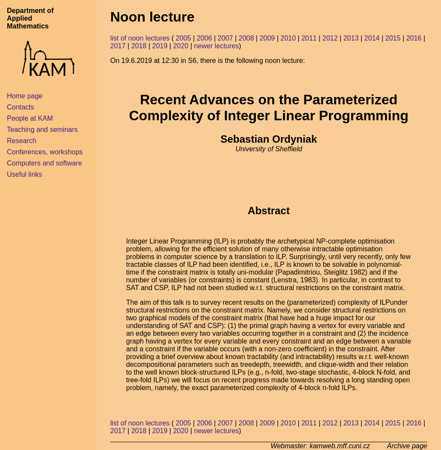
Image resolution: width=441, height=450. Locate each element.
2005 (183, 38)
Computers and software (44, 163)
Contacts (20, 107)
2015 (393, 38)
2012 (330, 38)
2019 (160, 46)
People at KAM (30, 118)
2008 (246, 38)
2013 (351, 38)
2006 (204, 38)
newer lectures (216, 46)
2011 (309, 38)
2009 (267, 38)
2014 (372, 38)
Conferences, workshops (45, 152)
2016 (414, 38)
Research (21, 140)
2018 (139, 46)
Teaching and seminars (42, 129)
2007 (225, 38)
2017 (118, 46)
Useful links (24, 174)
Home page (25, 96)
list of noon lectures (140, 38)
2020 (181, 46)
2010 (288, 38)
